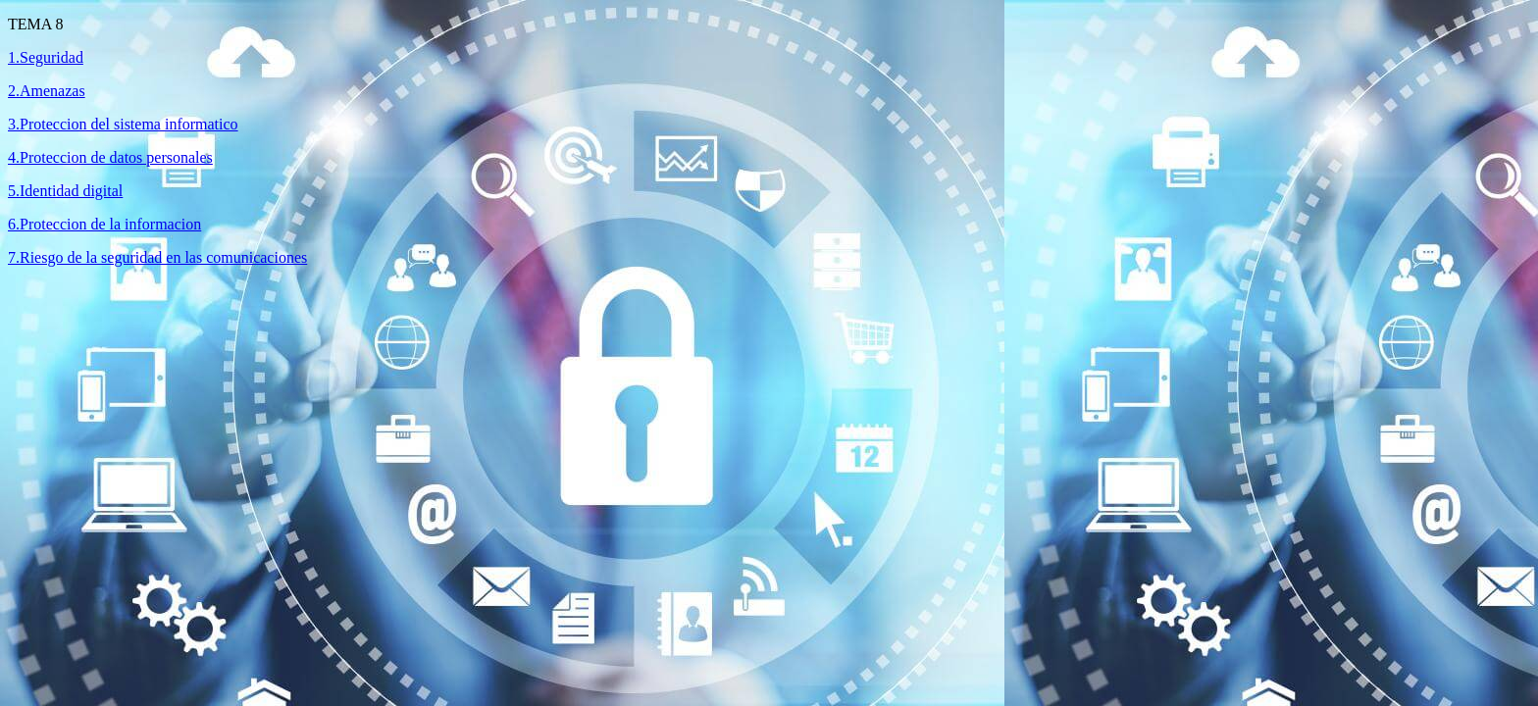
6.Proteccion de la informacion (104, 224)
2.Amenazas (46, 90)
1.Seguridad (45, 57)
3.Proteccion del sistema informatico (123, 124)
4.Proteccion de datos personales (110, 157)
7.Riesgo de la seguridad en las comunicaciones (157, 257)
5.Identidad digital (65, 190)
